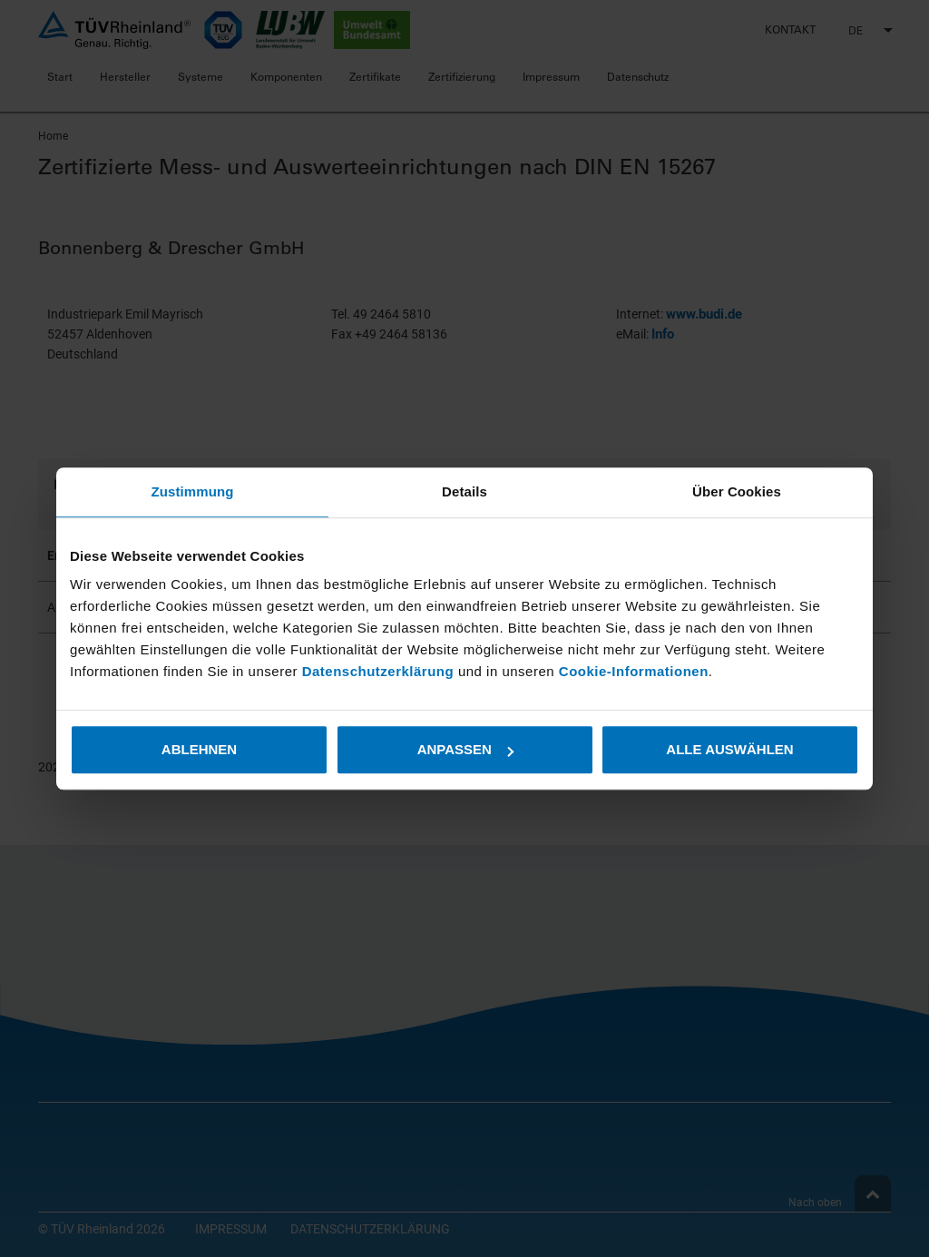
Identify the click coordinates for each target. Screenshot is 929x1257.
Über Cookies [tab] (736, 491)
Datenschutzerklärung (380, 671)
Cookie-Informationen (634, 671)
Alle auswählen (729, 749)
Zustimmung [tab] (193, 491)
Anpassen (465, 749)
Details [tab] (464, 491)
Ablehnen (199, 749)
